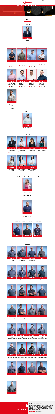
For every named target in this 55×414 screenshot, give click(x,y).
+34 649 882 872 (12, 86)
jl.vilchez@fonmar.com (12, 152)
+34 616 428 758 (22, 65)
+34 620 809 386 (22, 86)
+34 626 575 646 (42, 64)
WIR (25, 5)
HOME (18, 5)
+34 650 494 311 (12, 66)
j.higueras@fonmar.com (28, 216)
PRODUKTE (21, 5)
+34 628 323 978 (32, 86)
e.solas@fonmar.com (42, 152)
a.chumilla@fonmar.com (22, 88)
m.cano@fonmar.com (42, 88)
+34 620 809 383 (42, 86)
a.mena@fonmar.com (12, 108)
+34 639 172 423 (32, 66)
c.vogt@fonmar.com (12, 88)
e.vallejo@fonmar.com (32, 151)
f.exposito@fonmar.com (22, 151)
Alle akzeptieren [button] (32, 411)
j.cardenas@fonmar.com (12, 67)
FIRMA (26, 409)
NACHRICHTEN (30, 5)
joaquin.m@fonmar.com (27, 127)
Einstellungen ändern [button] (38, 411)
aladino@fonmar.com (32, 67)
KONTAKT (34, 5)
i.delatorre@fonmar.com (27, 195)
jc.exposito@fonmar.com (32, 88)
